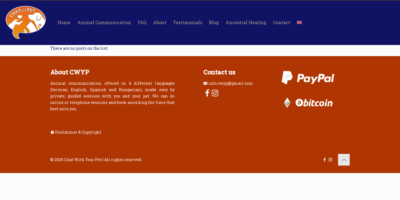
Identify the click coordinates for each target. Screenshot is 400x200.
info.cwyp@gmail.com (231, 83)
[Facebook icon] (324, 159)
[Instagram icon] (330, 159)
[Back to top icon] (344, 160)
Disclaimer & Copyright (78, 132)
